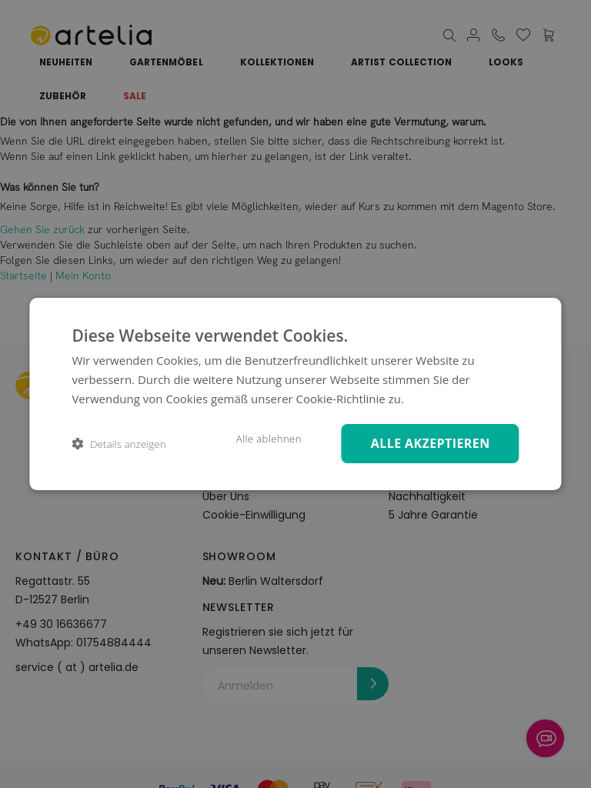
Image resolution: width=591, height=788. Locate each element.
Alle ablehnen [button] (264, 439)
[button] (118, 443)
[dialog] (295, 393)
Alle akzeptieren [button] (428, 443)
